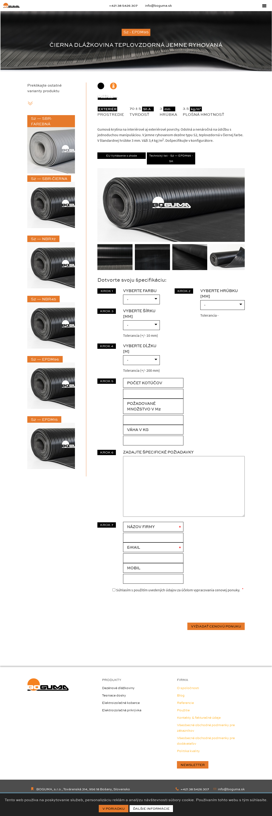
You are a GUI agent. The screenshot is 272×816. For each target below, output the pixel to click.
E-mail (133, 547)
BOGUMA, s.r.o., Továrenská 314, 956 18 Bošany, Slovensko (80, 789)
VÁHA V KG (137, 429)
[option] (136, 41)
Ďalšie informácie (151, 808)
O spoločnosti (188, 688)
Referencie (185, 702)
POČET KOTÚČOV (144, 382)
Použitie (183, 710)
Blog (181, 695)
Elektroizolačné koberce (121, 702)
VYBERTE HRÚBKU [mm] (219, 293)
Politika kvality (188, 751)
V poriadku (113, 808)
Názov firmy (141, 526)
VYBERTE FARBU (140, 290)
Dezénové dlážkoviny (118, 688)
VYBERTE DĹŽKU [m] (139, 348)
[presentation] (209, 608)
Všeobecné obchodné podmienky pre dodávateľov (206, 741)
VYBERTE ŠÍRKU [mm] (139, 313)
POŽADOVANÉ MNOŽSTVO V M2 (144, 406)
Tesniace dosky (114, 695)
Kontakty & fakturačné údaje (199, 717)
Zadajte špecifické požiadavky (158, 452)
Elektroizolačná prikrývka (121, 710)
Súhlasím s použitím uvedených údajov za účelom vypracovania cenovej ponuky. (176, 590)
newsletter (193, 764)
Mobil (133, 567)
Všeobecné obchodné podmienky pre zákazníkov (206, 728)
